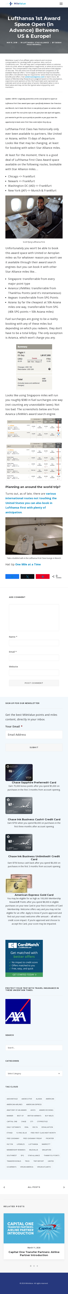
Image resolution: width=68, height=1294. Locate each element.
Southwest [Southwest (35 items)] (12, 1155)
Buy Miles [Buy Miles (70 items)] (49, 1116)
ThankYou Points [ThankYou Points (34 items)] (51, 1155)
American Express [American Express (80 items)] (33, 1104)
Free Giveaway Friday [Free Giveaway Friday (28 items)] (32, 1138)
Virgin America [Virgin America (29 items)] (26, 1167)
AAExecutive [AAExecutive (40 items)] (27, 1099)
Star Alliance (42, 43)
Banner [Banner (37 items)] (10, 1116)
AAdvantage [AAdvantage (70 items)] (12, 1099)
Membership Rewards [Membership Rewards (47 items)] (16, 1150)
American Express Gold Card (34, 894)
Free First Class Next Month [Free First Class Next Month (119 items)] (43, 1133)
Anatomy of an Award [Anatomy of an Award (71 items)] (17, 1110)
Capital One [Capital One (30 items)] (12, 1121)
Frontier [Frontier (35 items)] (50, 1138)
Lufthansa (28, 43)
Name (13, 636)
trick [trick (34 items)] (27, 1161)
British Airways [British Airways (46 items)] (34, 1116)
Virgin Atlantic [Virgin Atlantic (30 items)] (44, 1167)
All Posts (34, 1187)
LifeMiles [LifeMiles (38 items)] (21, 1144)
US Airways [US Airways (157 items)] (11, 1167)
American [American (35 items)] (50, 1099)
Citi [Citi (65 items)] (31, 1121)
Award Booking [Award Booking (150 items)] (46, 1110)
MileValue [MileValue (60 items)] (33, 1150)
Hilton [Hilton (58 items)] (10, 1144)
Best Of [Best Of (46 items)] (20, 1116)
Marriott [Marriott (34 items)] (46, 1144)
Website (13, 666)
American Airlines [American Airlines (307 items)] (14, 1104)
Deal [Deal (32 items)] (27, 1127)
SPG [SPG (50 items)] (22, 1155)
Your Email (13, 726)
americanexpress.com (34, 77)
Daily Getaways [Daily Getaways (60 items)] (14, 1127)
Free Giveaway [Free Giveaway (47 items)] (13, 1138)
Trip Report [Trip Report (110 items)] (38, 1161)
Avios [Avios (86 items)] (33, 1110)
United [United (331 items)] (51, 1161)
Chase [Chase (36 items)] (23, 1121)
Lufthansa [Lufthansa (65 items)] (33, 1144)
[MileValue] (15, 3)
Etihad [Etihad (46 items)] (10, 1133)
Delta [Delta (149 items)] (35, 1127)
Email (13, 651)
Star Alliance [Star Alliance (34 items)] (34, 1155)
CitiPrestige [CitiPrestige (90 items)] (42, 1121)
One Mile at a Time (28, 564)
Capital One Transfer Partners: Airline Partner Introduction (34, 1257)
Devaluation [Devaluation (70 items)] (47, 1127)
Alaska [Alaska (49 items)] (39, 1099)
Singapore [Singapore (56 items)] (46, 1150)
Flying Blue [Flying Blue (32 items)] (21, 1133)
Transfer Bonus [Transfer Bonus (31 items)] (14, 1161)
